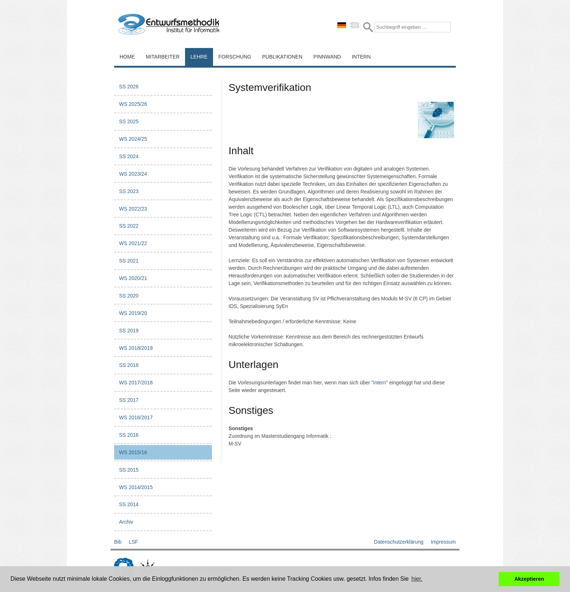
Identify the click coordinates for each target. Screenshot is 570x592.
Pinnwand (327, 57)
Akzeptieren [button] (529, 579)
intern (379, 382)
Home (127, 57)
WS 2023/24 (133, 174)
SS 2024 (129, 156)
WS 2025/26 (133, 104)
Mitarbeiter (163, 57)
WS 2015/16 (133, 452)
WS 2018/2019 (136, 348)
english (355, 25)
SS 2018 (129, 365)
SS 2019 (129, 330)
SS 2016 (129, 435)
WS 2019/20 (133, 313)
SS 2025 (129, 121)
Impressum (443, 542)
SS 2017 (129, 400)
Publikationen (282, 57)
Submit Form (368, 27)
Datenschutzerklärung (399, 542)
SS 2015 (129, 470)
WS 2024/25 (133, 139)
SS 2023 (129, 191)
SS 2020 (129, 296)
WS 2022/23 (133, 209)
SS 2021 (129, 261)
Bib (117, 542)
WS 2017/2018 (136, 382)
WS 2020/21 (133, 278)
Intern (361, 57)
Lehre (199, 57)
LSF (133, 542)
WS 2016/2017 (136, 417)
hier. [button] (417, 579)
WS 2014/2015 (136, 487)
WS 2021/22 (133, 243)
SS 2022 (129, 226)
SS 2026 (129, 86)
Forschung (234, 57)
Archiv (126, 522)
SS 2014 (129, 504)
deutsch (341, 25)
